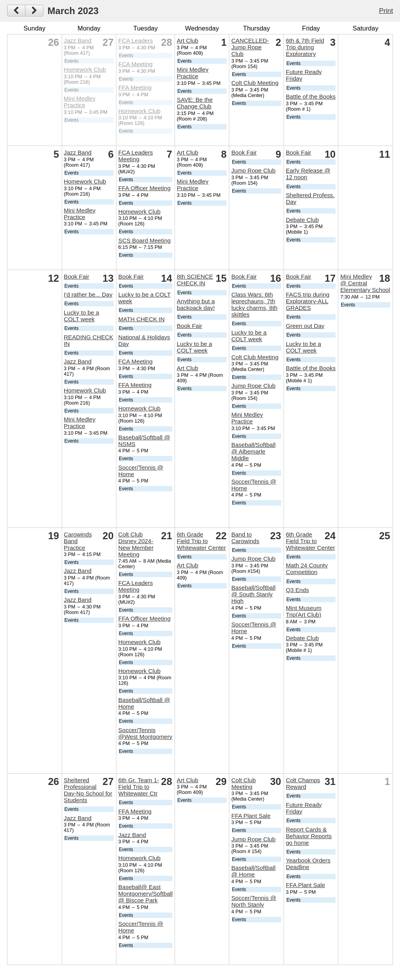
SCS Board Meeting (144, 240)
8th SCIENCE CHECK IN (195, 279)
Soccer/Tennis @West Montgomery (145, 733)
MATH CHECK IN (141, 319)
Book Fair (244, 152)
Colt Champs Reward (303, 783)
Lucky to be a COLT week (81, 315)
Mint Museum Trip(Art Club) (303, 611)
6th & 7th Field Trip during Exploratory (305, 47)
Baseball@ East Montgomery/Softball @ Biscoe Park (145, 894)
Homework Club (85, 69)
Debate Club (302, 219)
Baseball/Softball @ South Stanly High (253, 594)
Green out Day (305, 325)
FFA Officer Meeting (144, 188)
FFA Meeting (135, 87)
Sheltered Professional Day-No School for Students (88, 790)
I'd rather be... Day (88, 294)
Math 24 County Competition (307, 568)
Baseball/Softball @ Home (253, 871)
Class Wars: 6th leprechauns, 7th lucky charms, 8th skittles (254, 304)
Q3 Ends (297, 590)
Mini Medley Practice (79, 101)
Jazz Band (77, 40)
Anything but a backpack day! (196, 304)
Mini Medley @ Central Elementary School (365, 283)
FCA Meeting (135, 64)
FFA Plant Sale (250, 815)
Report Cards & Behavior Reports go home (309, 836)
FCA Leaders (135, 40)
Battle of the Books (311, 96)
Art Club (187, 40)
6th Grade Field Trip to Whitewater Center (201, 541)
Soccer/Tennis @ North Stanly (253, 901)
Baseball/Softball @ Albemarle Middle (253, 451)
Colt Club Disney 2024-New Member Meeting (136, 544)
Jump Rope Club (253, 170)
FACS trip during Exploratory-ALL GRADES (307, 301)
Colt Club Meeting (255, 82)
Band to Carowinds (245, 537)
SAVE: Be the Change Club (195, 103)
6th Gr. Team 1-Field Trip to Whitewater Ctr (138, 787)
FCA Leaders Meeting (135, 155)
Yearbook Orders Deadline (308, 863)
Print (386, 10)
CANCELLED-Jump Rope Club (250, 47)
